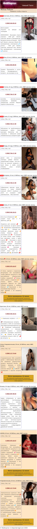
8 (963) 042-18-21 (11, 212)
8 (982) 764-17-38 (11, 94)
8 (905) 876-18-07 (11, 266)
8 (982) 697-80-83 (11, 394)
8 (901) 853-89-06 (11, 65)
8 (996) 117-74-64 (11, 353)
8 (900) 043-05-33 (11, 23)
